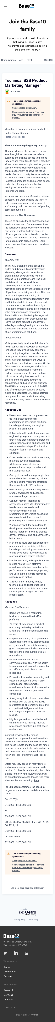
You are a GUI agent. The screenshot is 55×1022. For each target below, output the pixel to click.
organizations (8, 60)
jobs (20, 60)
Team (7, 967)
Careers (8, 976)
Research (9, 990)
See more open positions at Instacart (27, 888)
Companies (10, 971)
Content (8, 995)
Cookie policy (33, 920)
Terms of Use (11, 1007)
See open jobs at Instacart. (24, 108)
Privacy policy (19, 920)
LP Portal (8, 999)
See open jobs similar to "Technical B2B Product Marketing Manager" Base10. (28, 115)
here (7, 758)
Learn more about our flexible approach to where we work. (27, 244)
